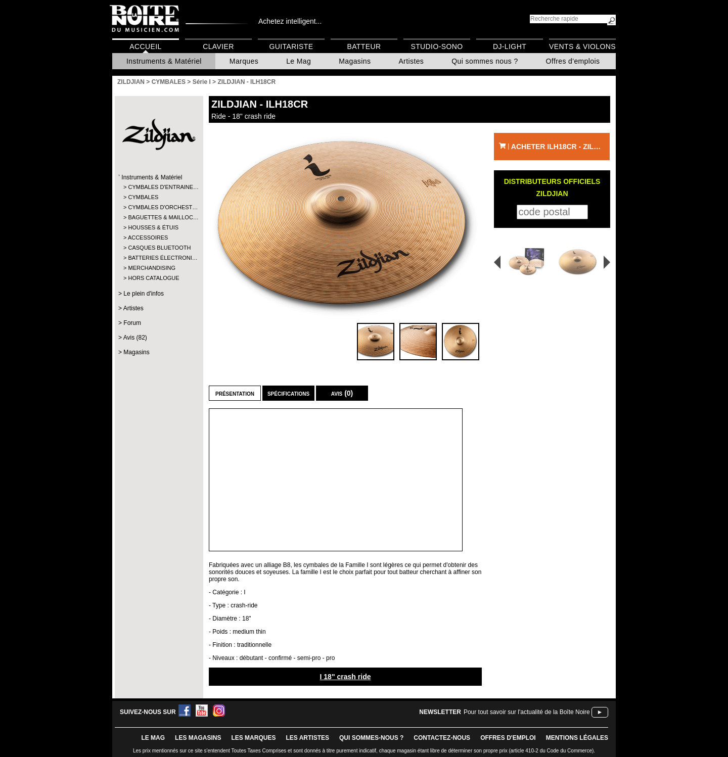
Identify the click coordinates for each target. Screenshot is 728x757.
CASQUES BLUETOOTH (158, 248)
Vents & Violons (582, 46)
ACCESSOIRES (148, 237)
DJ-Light (509, 46)
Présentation (234, 393)
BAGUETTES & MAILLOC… (158, 217)
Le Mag (298, 61)
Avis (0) (342, 393)
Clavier (218, 46)
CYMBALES (143, 197)
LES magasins (198, 737)
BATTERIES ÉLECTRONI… (158, 258)
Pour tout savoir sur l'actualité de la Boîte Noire (527, 712)
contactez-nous (442, 737)
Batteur (364, 46)
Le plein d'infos (143, 293)
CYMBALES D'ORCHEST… (158, 207)
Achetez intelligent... (290, 21)
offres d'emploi (508, 737)
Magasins (355, 61)
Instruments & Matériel (164, 61)
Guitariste (291, 46)
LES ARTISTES (307, 737)
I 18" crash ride (345, 677)
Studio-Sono (437, 46)
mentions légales (577, 737)
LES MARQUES (253, 737)
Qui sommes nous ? (484, 61)
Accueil (145, 46)
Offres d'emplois (573, 61)
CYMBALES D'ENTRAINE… (158, 187)
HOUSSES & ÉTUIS (153, 227)
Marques (244, 61)
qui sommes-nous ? (371, 737)
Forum (132, 322)
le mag (153, 737)
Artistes (411, 61)
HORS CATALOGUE (153, 278)
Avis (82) (135, 337)
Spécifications (288, 393)
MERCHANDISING (151, 268)
